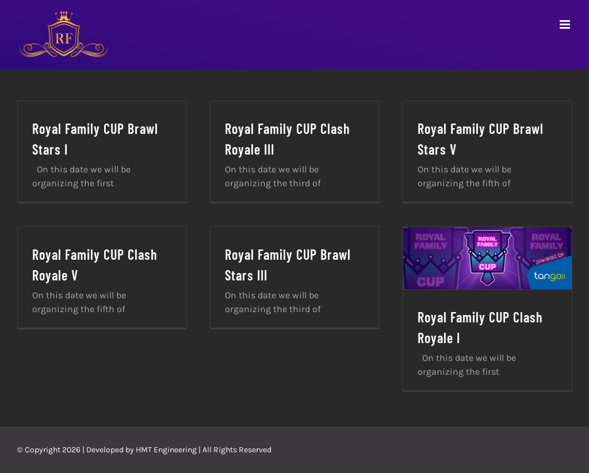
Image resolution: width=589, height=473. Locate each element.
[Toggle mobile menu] (566, 24)
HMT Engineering (166, 450)
